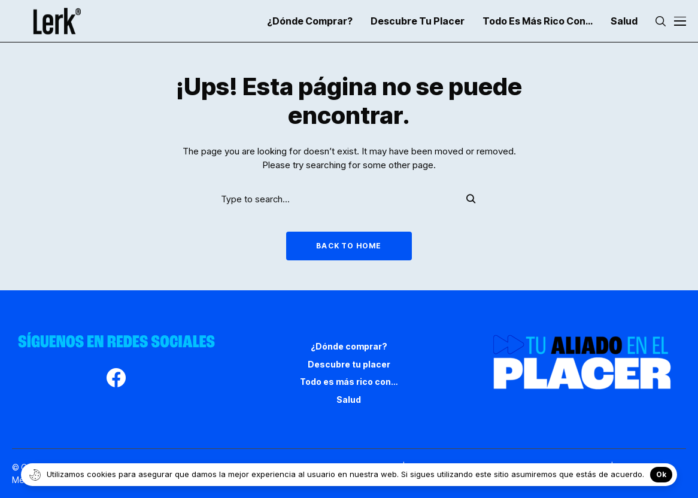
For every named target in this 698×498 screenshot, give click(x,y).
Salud (348, 399)
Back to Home (348, 245)
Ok (661, 474)
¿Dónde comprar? (349, 346)
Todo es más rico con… (348, 381)
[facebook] (116, 379)
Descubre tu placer (349, 364)
